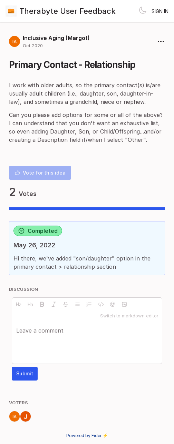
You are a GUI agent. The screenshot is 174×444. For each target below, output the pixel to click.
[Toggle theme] (142, 11)
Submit (24, 373)
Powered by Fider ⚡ (87, 435)
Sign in (160, 11)
